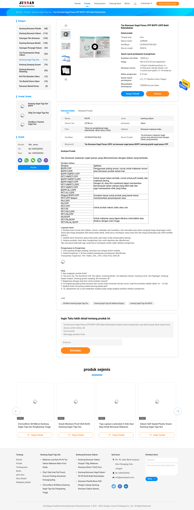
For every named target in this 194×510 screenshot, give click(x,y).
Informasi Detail (68, 111)
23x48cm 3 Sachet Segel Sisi (36, 123)
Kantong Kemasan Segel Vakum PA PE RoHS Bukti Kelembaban (91, 474)
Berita (18, 471)
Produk (19, 463)
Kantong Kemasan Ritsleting (33, 70)
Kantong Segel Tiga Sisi (33, 59)
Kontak (34, 167)
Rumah (19, 460)
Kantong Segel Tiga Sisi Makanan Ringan (109, 303)
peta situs (20, 475)
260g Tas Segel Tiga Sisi (38, 113)
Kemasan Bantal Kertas (33, 86)
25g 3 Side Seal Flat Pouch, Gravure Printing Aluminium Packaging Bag (54, 476)
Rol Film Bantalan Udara (33, 76)
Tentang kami (22, 467)
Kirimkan (75, 350)
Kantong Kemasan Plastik (33, 28)
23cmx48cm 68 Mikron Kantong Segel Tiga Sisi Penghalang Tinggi (56, 489)
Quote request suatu (167, 4)
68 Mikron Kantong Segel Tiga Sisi (75, 303)
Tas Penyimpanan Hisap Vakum (33, 54)
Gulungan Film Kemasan (33, 38)
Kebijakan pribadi (23, 482)
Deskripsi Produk (85, 111)
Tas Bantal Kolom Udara (33, 81)
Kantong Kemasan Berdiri (33, 43)
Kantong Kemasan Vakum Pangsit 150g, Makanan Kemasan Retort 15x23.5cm (90, 463)
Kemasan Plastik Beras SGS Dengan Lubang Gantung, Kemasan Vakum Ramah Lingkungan (90, 485)
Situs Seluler (21, 478)
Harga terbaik (132, 93)
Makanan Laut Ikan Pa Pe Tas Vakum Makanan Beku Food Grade (55, 463)
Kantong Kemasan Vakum (33, 33)
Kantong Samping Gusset (33, 64)
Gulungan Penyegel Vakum (33, 48)
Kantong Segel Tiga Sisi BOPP (38, 105)
